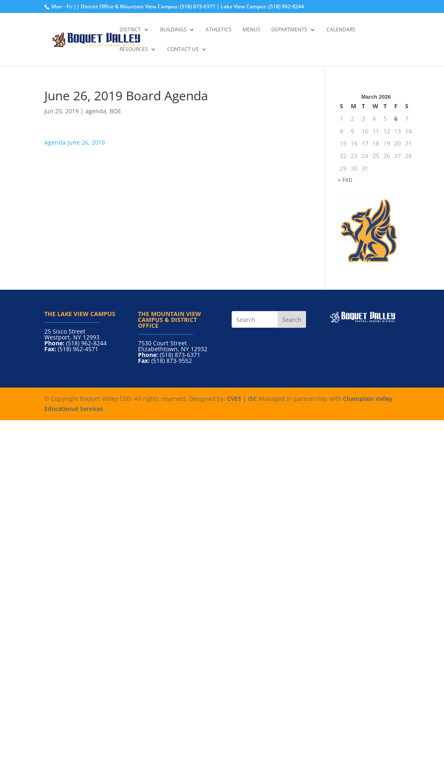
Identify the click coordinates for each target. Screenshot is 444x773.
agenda (95, 111)
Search (291, 320)
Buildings (173, 30)
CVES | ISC (242, 399)
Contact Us (183, 49)
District (130, 30)
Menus (251, 30)
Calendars (341, 30)
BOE (115, 111)
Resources (134, 49)
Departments (289, 30)
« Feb (345, 180)
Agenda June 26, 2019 (74, 142)
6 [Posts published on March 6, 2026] (396, 118)
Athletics (219, 30)
